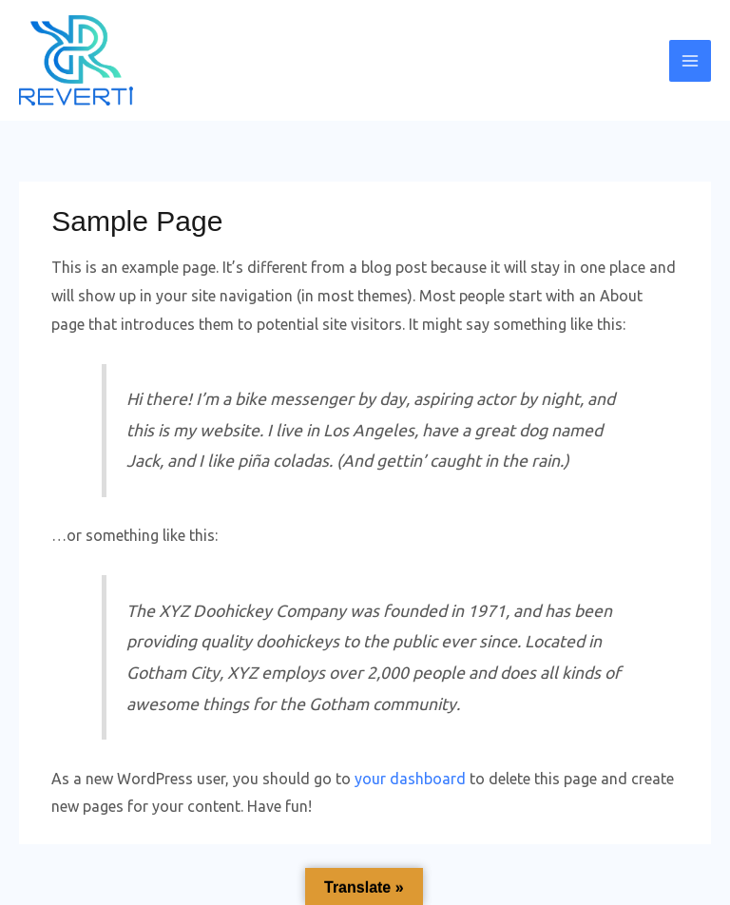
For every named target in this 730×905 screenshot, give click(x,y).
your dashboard (410, 778)
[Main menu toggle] (690, 61)
